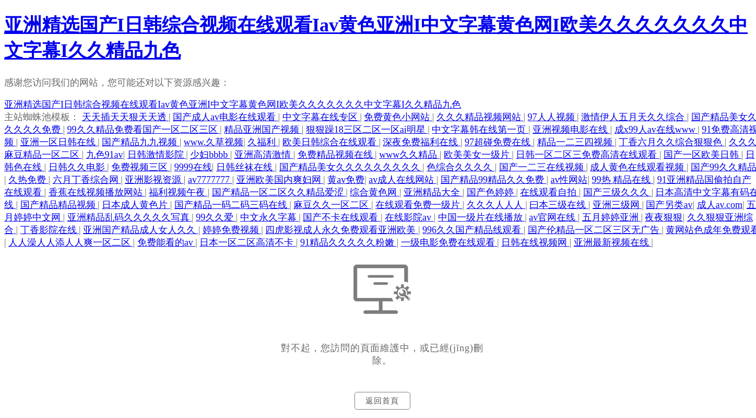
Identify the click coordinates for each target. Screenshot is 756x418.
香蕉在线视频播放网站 (97, 192)
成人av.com (719, 205)
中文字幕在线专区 (321, 117)
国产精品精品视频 (59, 205)
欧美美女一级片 (478, 154)
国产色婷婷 (491, 192)
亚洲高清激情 (263, 154)
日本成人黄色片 (136, 205)
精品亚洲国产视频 (263, 129)
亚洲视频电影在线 (571, 129)
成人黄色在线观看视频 (638, 167)
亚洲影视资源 (154, 180)
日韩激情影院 (156, 154)
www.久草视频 (213, 142)
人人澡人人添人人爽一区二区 (70, 242)
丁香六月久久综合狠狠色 (672, 142)
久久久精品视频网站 (480, 117)
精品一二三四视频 (576, 142)
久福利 (262, 142)
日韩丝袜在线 (245, 167)
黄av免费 (345, 180)
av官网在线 (553, 217)
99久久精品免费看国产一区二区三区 (143, 129)
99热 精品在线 (622, 180)
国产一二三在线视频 (542, 167)
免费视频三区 (140, 167)
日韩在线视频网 (535, 242)
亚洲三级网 (617, 205)
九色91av (104, 154)
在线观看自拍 (549, 192)
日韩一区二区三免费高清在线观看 (587, 154)
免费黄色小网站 (398, 117)
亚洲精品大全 (433, 192)
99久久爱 (216, 217)
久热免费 (28, 180)
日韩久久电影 (78, 167)
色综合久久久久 (461, 167)
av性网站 (568, 180)
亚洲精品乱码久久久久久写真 (129, 217)
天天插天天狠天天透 (125, 117)
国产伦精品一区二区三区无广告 (595, 230)
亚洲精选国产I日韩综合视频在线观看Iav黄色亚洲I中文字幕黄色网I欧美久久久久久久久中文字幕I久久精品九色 (232, 104)
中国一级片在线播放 (481, 217)
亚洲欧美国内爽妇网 (280, 180)
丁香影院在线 (49, 230)
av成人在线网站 (402, 180)
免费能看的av (166, 242)
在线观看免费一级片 (419, 205)
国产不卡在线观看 (342, 217)
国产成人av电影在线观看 (225, 117)
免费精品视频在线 (336, 154)
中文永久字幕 (269, 217)
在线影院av (409, 217)
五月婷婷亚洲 (611, 217)
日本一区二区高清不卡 (247, 242)
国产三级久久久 (617, 192)
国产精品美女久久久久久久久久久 (351, 167)
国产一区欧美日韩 (702, 154)
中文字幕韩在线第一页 (480, 129)
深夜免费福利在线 (421, 142)
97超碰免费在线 (499, 142)
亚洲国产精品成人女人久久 (140, 230)
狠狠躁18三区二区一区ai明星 (367, 129)
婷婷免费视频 (232, 230)
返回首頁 (382, 401)
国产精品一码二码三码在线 (232, 205)
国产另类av (669, 205)
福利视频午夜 (178, 192)
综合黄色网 (374, 192)
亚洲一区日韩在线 (59, 142)
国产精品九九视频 (141, 142)
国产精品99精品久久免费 (494, 180)
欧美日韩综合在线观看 (330, 142)
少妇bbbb (210, 154)
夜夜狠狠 (663, 217)
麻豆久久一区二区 (332, 205)
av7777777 (210, 180)
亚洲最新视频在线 (613, 242)
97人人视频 (552, 117)
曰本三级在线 (558, 205)
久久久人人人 (496, 205)
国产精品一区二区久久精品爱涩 (279, 192)
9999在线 (193, 167)
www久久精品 (409, 154)
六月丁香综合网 (87, 180)
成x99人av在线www (656, 129)
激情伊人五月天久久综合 (634, 117)
